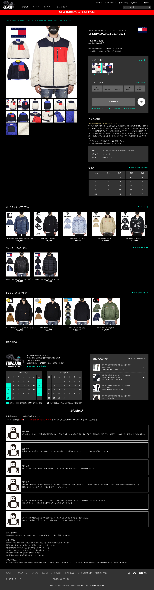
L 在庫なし (118, 88)
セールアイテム (61, 7)
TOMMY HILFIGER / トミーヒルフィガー (103, 30)
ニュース (45, 573)
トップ (7, 20)
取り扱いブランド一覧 (13, 579)
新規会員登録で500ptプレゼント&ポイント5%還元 (77, 12)
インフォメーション (22, 573)
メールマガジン (110, 3)
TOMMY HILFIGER (141, 247)
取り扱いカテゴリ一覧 (61, 579)
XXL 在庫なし (140, 88)
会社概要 (32, 366)
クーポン (99, 3)
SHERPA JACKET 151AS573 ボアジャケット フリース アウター (55, 20)
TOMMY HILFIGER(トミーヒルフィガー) (23, 20)
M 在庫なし (107, 88)
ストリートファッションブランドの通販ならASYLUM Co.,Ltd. (70, 586)
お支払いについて (99, 108)
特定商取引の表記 (101, 573)
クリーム (97, 69)
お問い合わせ (123, 3)
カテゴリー (47, 7)
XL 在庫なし (129, 88)
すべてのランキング (141, 293)
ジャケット (122, 30)
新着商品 (25, 7)
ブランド (36, 7)
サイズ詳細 (141, 83)
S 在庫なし (96, 88)
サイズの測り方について (139, 168)
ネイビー (108, 69)
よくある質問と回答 (85, 573)
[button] (74, 62)
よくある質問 (115, 108)
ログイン (9, 573)
